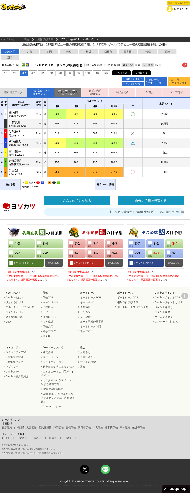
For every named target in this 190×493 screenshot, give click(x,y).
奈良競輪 (98, 427)
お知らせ (85, 352)
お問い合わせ (88, 357)
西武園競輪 (45, 427)
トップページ (8, 39)
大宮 (29, 51)
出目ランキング (134, 78)
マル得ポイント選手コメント (40, 92)
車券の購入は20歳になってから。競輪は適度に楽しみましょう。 (29, 449)
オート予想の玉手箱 (92, 321)
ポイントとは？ (15, 311)
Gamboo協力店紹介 (17, 376)
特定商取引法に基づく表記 (58, 366)
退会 (82, 366)
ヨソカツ (48, 311)
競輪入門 (48, 326)
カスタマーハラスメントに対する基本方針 (57, 382)
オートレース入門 (90, 326)
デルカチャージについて (20, 307)
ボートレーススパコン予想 (132, 307)
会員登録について (16, 316)
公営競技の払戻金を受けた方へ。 (16, 445)
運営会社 (48, 352)
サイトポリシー (52, 357)
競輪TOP (48, 297)
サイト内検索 (88, 361)
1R (5, 73)
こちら (33, 271)
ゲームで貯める (164, 316)
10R (87, 73)
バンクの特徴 (133, 83)
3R (24, 73)
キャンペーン (50, 302)
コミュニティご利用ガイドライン (57, 373)
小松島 (147, 51)
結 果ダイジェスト (179, 81)
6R (51, 73)
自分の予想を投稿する (151, 200)
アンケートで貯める (166, 321)
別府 (9, 57)
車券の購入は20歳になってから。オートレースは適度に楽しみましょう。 (32, 453)
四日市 (108, 51)
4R (33, 73)
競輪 (26, 39)
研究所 (47, 336)
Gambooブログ (14, 361)
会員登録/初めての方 (178, 3)
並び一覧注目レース (154, 81)
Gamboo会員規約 (53, 389)
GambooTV (12, 371)
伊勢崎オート (24, 438)
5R (42, 73)
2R (15, 73)
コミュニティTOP (16, 352)
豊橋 (68, 51)
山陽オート (70, 438)
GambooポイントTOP (167, 297)
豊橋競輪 (71, 427)
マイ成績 (48, 321)
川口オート (8, 438)
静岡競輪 (58, 427)
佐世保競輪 (138, 427)
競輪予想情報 (45, 39)
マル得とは (121, 72)
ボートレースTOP (127, 297)
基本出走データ (13, 92)
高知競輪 (125, 427)
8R (69, 73)
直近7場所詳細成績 (95, 92)
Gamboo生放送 (14, 357)
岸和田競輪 (111, 427)
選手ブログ (49, 331)
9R (78, 73)
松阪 (88, 51)
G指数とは (141, 72)
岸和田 (128, 51)
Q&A (8, 321)
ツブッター (12, 366)
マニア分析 (176, 92)
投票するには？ (15, 302)
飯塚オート (55, 438)
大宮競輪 (31, 427)
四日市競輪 (84, 427)
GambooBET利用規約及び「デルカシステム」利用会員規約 (58, 397)
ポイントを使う (164, 307)
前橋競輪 (19, 427)
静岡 (49, 51)
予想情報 (48, 307)
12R (105, 73)
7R (60, 73)
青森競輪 (7, 427)
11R (96, 73)
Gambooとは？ (14, 297)
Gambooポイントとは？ (169, 302)
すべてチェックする (23, 262)
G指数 (149, 92)
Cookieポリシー (52, 406)
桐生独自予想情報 (127, 302)
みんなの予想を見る (77, 200)
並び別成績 (121, 92)
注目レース (49, 316)
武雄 (167, 51)
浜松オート (40, 438)
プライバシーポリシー (56, 361)
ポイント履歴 (162, 311)
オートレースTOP (90, 297)
